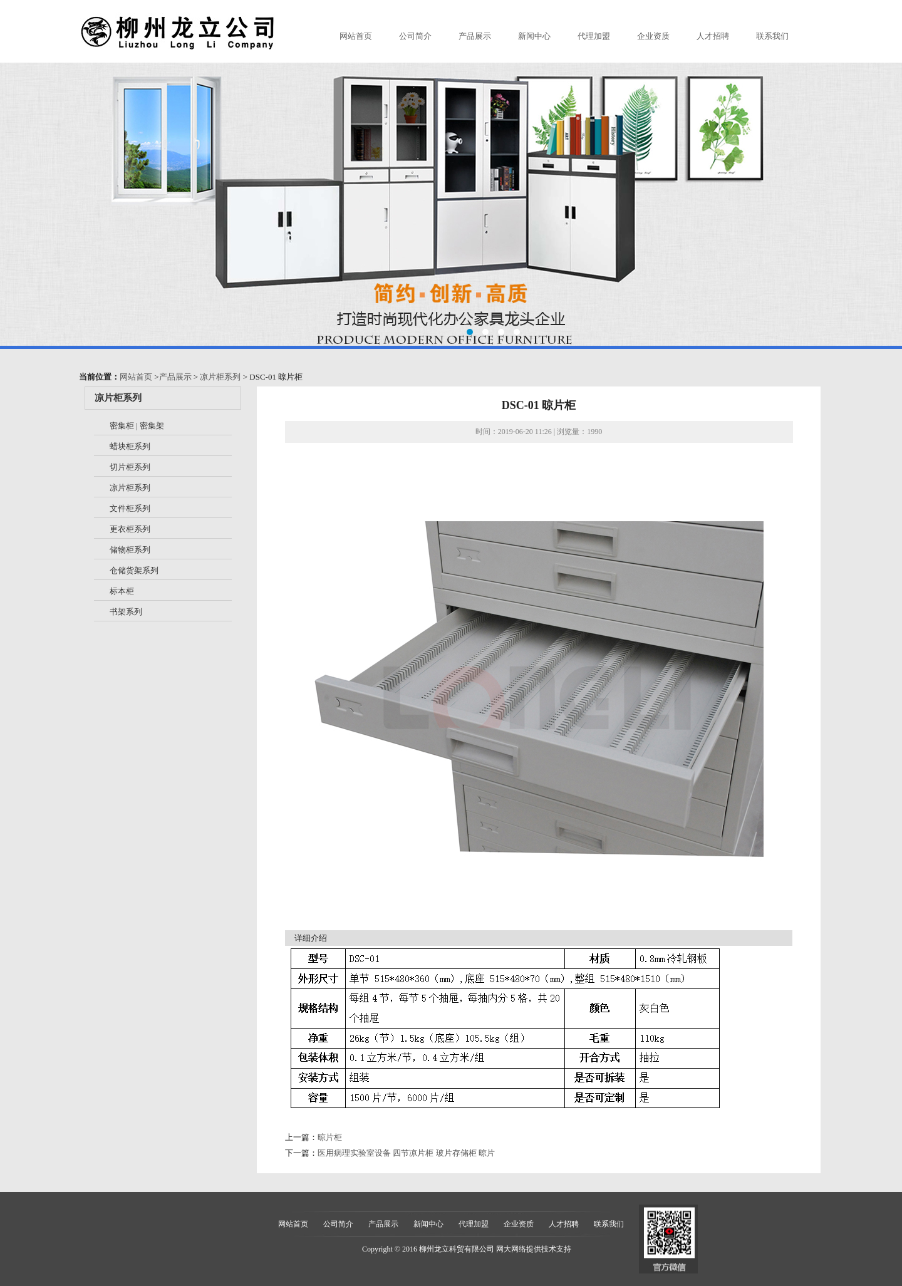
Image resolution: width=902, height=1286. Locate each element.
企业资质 (653, 36)
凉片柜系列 (220, 376)
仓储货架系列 (134, 570)
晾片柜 (330, 1137)
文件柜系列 (130, 508)
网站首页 (356, 36)
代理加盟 (594, 36)
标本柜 (122, 591)
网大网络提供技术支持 (533, 1249)
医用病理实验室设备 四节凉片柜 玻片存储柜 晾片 (406, 1153)
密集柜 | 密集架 (137, 425)
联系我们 (772, 36)
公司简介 (415, 36)
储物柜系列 (130, 549)
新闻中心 (534, 36)
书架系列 (126, 611)
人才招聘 (713, 36)
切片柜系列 (130, 467)
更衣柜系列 (130, 529)
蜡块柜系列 (130, 446)
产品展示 (475, 36)
